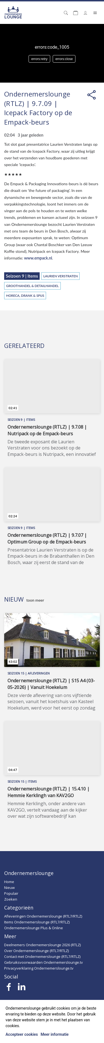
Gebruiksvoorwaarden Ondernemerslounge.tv (43, 962)
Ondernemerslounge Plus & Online (33, 927)
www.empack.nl (38, 258)
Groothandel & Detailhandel (32, 286)
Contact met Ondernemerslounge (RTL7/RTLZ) (42, 956)
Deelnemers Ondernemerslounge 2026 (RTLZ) (42, 944)
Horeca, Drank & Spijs (25, 295)
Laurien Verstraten (60, 276)
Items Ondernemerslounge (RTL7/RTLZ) (37, 922)
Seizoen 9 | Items (22, 275)
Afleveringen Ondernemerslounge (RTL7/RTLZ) (43, 916)
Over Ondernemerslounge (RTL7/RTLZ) (36, 950)
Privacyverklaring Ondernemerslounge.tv (38, 968)
